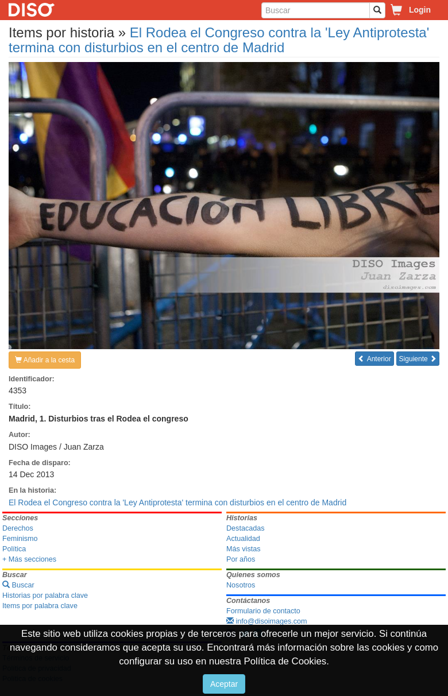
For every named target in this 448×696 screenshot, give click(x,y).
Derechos (17, 528)
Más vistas (243, 549)
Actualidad (243, 539)
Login (420, 9)
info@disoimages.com (266, 621)
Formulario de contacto (263, 611)
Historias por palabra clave (45, 595)
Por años (240, 559)
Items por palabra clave (40, 606)
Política (14, 549)
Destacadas (245, 528)
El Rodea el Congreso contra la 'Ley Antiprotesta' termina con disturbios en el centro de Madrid (219, 40)
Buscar (18, 585)
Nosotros (240, 585)
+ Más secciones (29, 559)
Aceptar (224, 684)
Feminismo (20, 539)
